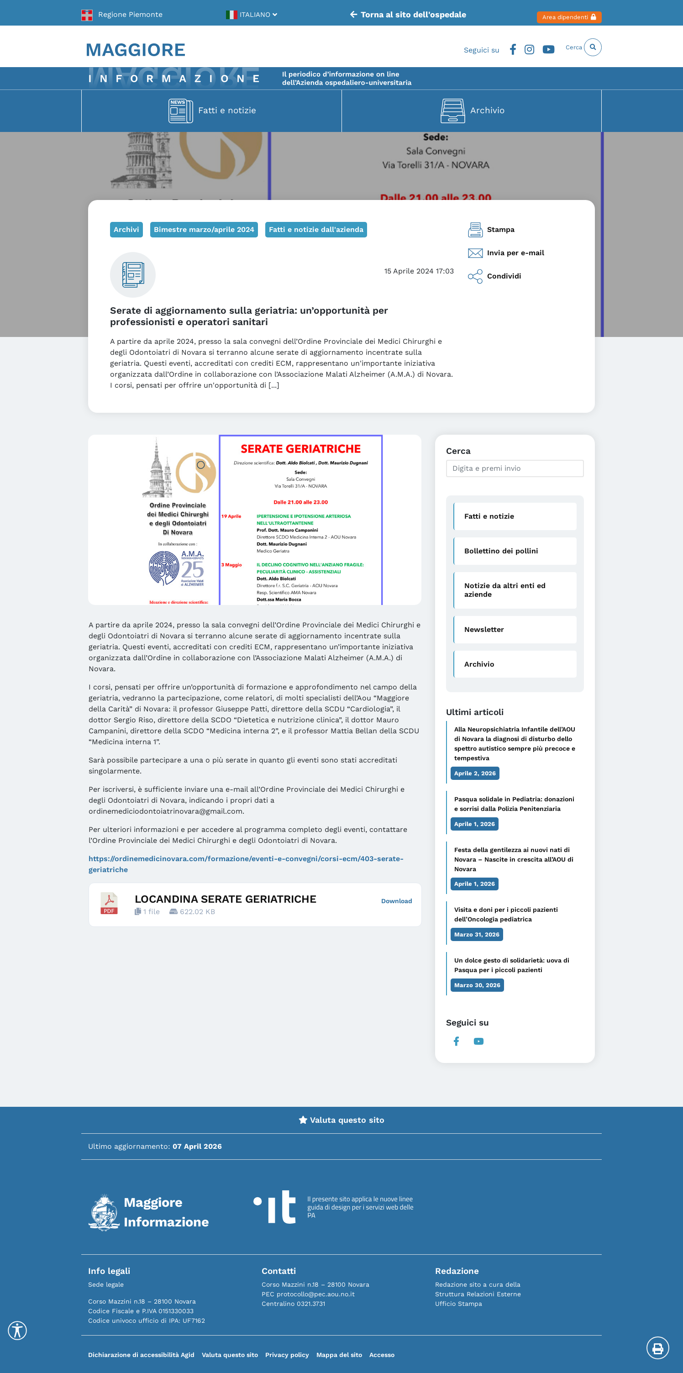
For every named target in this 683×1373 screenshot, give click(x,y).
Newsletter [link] (484, 629)
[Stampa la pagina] (657, 1347)
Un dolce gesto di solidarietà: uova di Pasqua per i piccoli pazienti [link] (511, 965)
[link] (122, 13)
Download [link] (396, 901)
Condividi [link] (494, 276)
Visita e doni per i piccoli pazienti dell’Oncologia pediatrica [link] (506, 914)
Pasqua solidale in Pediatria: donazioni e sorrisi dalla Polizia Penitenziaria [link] (514, 803)
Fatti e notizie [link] (227, 110)
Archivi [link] (126, 229)
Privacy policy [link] (287, 1354)
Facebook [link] (491, 47)
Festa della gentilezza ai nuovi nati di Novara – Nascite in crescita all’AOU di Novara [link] (513, 859)
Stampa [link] (491, 230)
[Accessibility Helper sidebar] (17, 1330)
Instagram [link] (510, 47)
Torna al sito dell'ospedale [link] (393, 12)
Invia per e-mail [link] (506, 253)
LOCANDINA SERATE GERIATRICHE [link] (225, 899)
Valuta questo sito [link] (341, 1120)
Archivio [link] (487, 110)
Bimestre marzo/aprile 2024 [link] (204, 229)
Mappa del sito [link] (339, 1354)
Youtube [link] (532, 47)
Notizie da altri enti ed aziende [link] (505, 590)
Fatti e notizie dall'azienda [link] (316, 229)
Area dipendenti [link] (557, 12)
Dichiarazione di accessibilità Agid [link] (141, 1354)
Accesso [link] (381, 1354)
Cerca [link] (577, 47)
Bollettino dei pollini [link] (501, 551)
